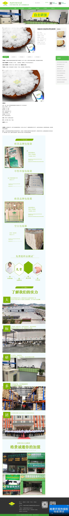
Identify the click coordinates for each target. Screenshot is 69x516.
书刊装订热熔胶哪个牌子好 (61, 77)
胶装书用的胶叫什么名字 (60, 64)
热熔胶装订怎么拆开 (60, 68)
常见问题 (21, 56)
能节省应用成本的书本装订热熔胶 (62, 62)
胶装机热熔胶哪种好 (60, 75)
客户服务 (45, 8)
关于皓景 (22, 8)
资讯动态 (37, 8)
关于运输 (37, 56)
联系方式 (53, 8)
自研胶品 (29, 8)
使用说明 (13, 56)
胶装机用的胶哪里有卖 (60, 66)
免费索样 (29, 56)
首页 (15, 8)
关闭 (68, 505)
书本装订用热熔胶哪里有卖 (61, 73)
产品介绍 (5, 56)
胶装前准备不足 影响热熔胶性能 (62, 79)
